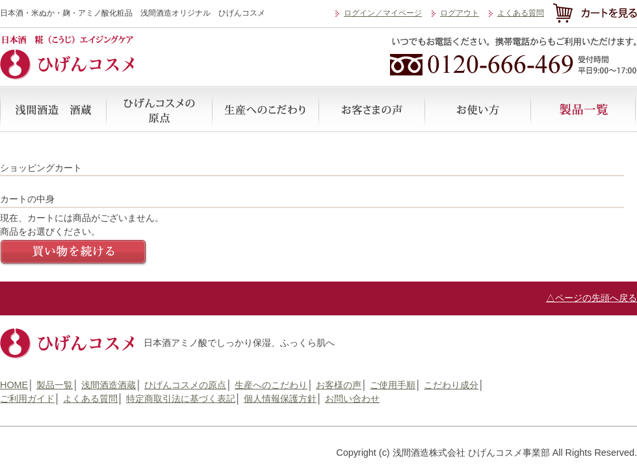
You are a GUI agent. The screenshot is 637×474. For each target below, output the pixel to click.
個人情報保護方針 (280, 398)
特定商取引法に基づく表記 (180, 398)
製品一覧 (583, 109)
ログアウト (459, 13)
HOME (14, 385)
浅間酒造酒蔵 (53, 109)
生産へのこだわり (265, 109)
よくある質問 (520, 13)
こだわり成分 (451, 385)
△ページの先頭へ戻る (591, 298)
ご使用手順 (477, 109)
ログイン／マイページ (383, 13)
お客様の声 (371, 109)
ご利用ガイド (27, 398)
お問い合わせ (352, 398)
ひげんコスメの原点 (159, 109)
